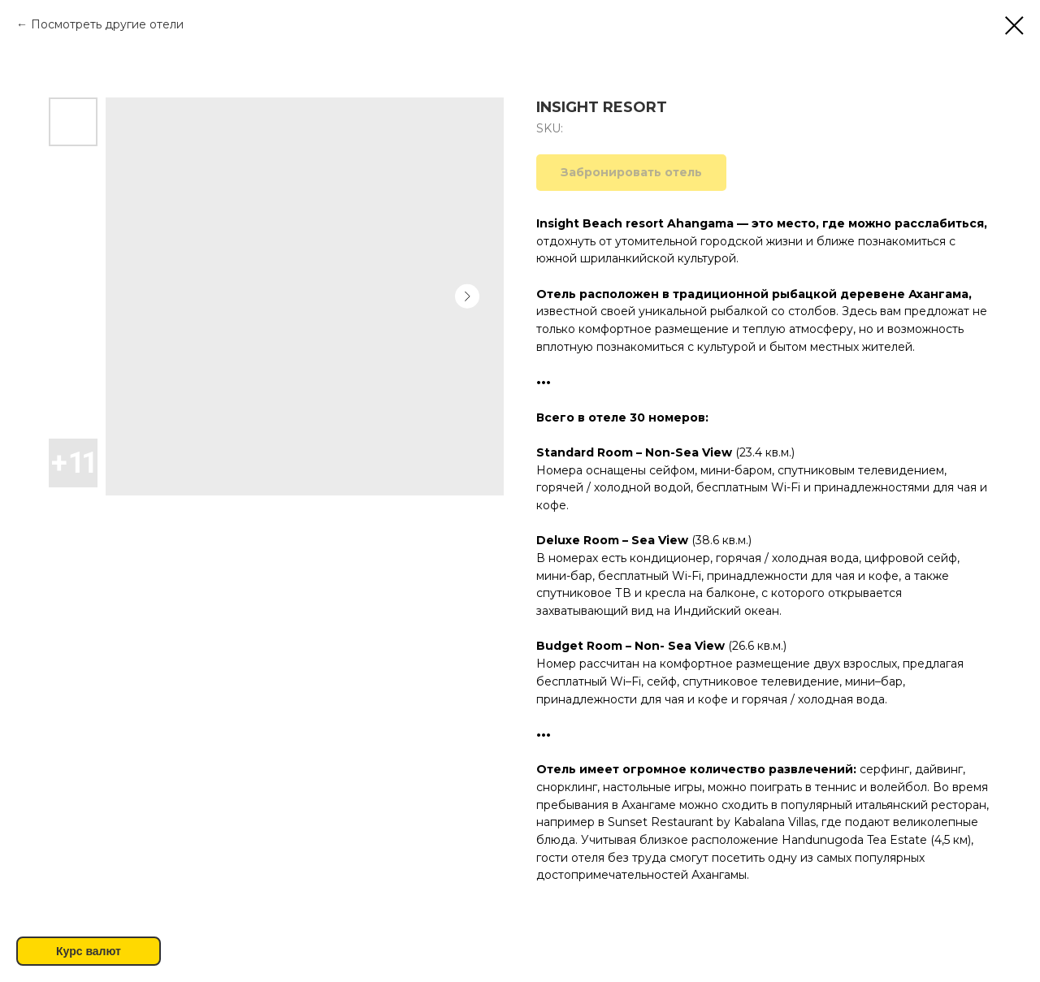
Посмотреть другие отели (107, 24)
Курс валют (88, 951)
